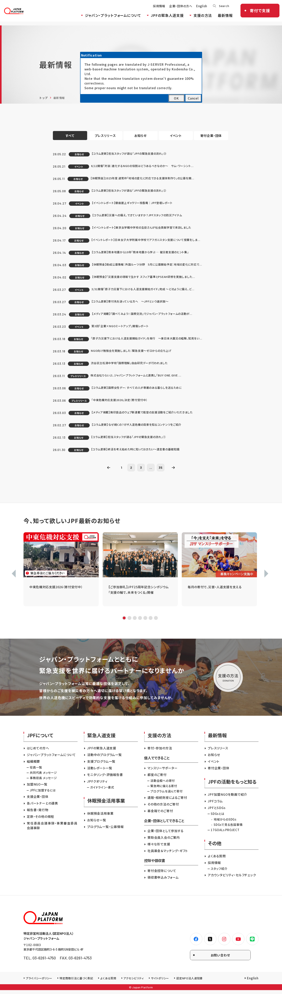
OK (176, 98)
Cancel (193, 98)
